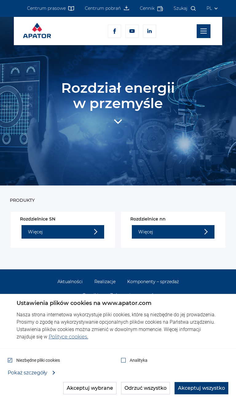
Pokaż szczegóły (28, 373)
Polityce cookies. (68, 337)
